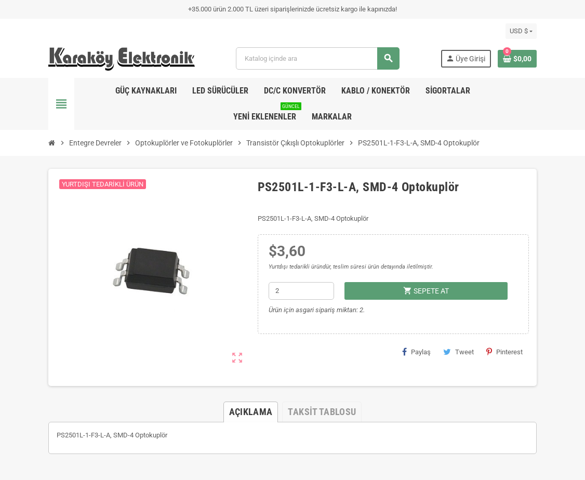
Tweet (458, 352)
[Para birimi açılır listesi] (521, 31)
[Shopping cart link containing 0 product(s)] (517, 59)
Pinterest (504, 352)
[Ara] (317, 58)
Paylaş (416, 352)
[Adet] (301, 291)
